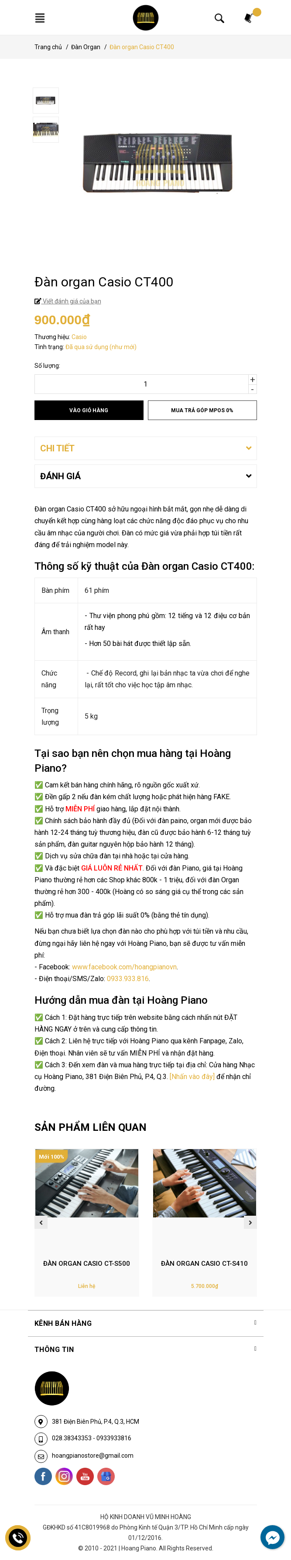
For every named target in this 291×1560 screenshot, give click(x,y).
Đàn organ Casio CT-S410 (204, 1264)
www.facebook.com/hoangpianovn (124, 967)
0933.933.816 (128, 979)
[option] (145, 101)
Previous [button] (41, 1222)
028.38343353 (72, 1438)
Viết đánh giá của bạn (71, 301)
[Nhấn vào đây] (192, 1076)
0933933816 (113, 1438)
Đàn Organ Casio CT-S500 (86, 1264)
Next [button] (250, 1222)
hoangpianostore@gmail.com (93, 1455)
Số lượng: (47, 365)
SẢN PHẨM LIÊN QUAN (90, 1127)
